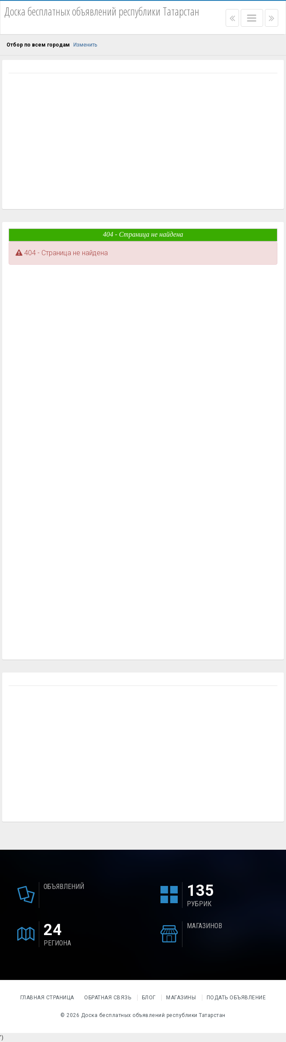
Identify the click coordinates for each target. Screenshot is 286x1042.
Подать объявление (236, 998)
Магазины (181, 998)
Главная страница (48, 998)
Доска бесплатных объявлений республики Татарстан (153, 1015)
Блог (149, 998)
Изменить (85, 45)
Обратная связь (107, 998)
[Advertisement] (143, 142)
